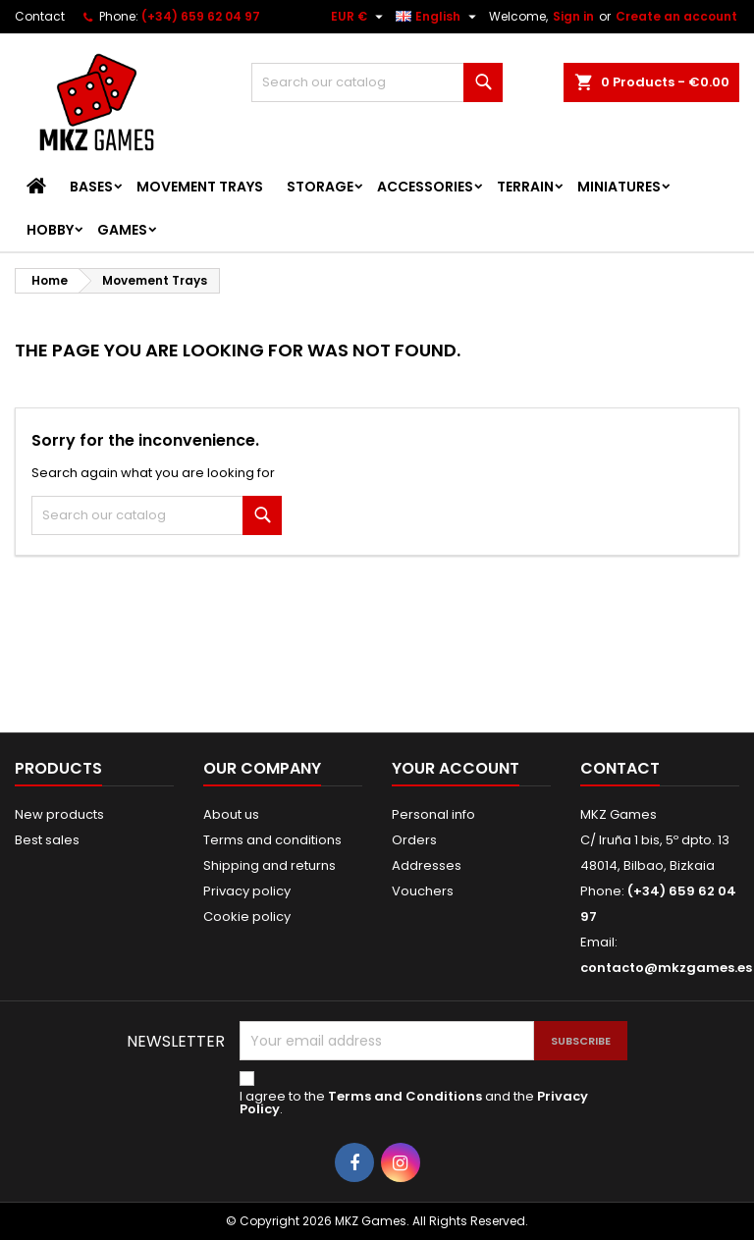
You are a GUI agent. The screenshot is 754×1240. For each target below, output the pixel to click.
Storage (320, 186)
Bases (91, 186)
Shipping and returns (269, 865)
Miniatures (619, 186)
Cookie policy (247, 916)
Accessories (425, 186)
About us (231, 814)
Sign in (573, 16)
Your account (455, 768)
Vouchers (423, 891)
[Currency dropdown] (359, 16)
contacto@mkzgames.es (666, 967)
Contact (40, 16)
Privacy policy (247, 891)
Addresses (426, 865)
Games (122, 230)
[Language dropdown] (438, 16)
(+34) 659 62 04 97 (200, 16)
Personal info (433, 814)
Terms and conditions (272, 840)
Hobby (50, 230)
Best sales (47, 840)
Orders (414, 840)
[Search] (377, 82)
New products (59, 814)
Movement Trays (199, 186)
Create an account (676, 16)
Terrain (525, 186)
